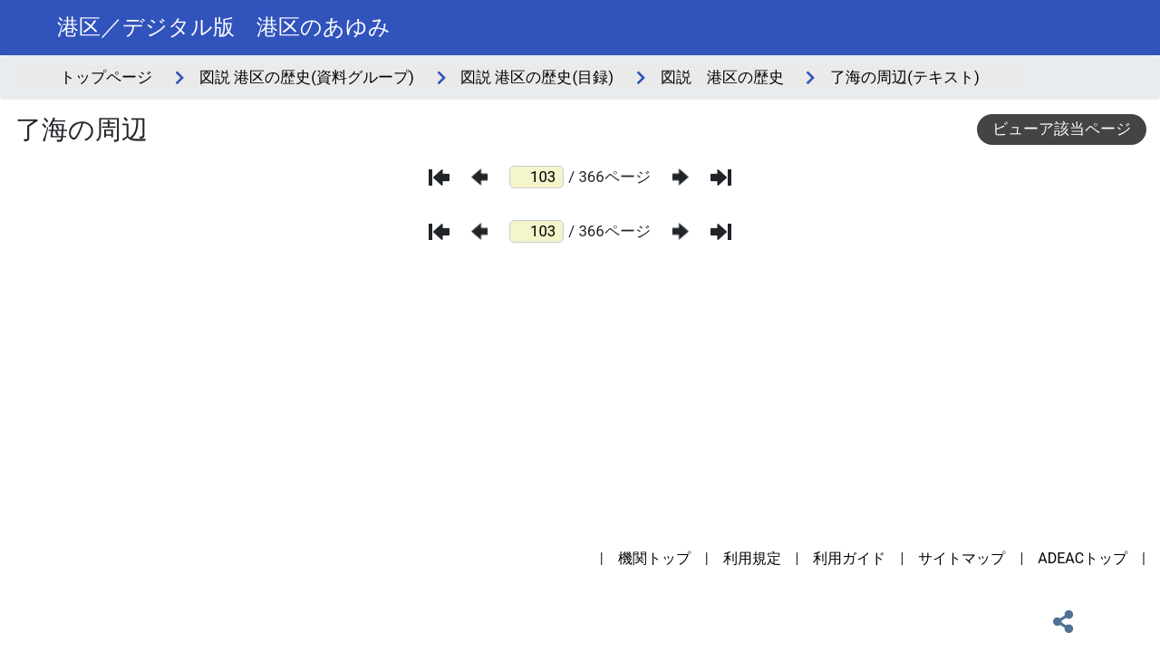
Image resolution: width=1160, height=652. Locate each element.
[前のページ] (479, 177)
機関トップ (654, 558)
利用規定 (752, 558)
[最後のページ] (720, 177)
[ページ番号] (536, 177)
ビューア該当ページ (1061, 129)
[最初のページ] (439, 177)
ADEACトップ (1082, 558)
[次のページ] (680, 177)
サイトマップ (961, 558)
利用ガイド (849, 558)
